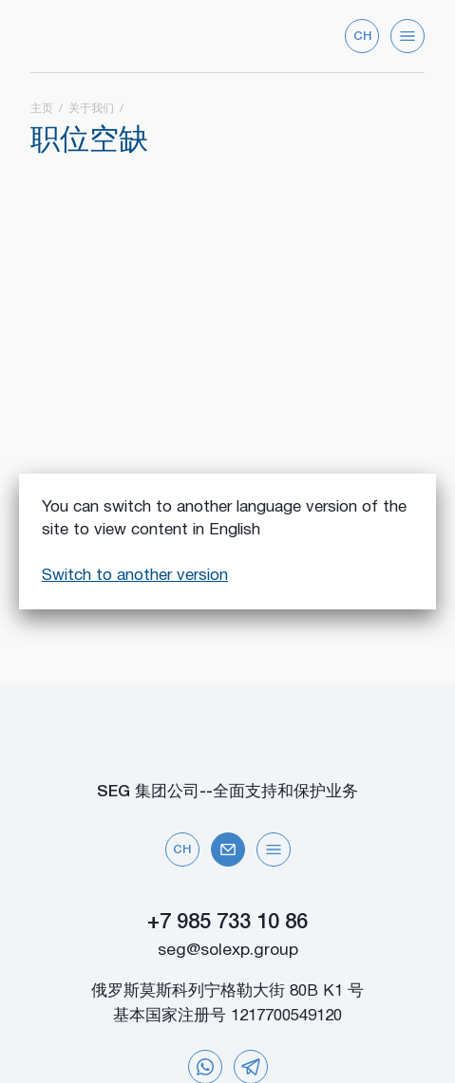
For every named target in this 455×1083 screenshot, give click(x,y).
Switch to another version (135, 576)
